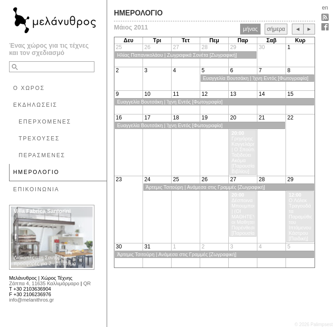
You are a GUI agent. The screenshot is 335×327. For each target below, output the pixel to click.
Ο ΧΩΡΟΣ (29, 88)
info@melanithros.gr (31, 299)
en (325, 8)
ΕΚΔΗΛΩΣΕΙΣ (35, 105)
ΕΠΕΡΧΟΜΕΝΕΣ (45, 122)
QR (87, 283)
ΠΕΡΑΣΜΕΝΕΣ (42, 155)
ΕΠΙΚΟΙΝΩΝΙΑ (36, 189)
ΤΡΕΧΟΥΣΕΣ (39, 138)
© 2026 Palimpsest (314, 324)
